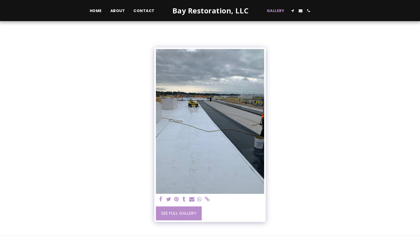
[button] (292, 11)
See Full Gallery (179, 213)
